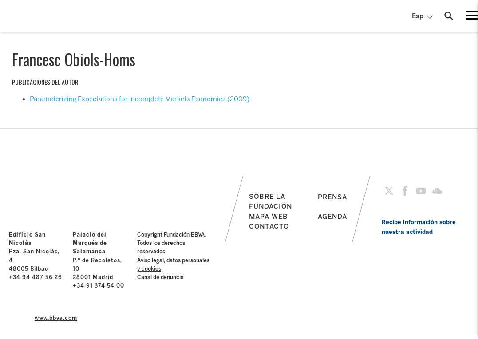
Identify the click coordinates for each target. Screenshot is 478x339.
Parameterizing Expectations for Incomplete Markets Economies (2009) (139, 99)
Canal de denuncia (160, 277)
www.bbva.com (56, 318)
